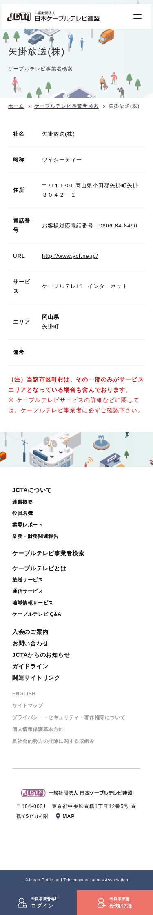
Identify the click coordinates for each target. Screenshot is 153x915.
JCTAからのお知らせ (41, 655)
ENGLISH (24, 694)
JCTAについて (32, 490)
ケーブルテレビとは (39, 568)
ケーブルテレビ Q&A (37, 614)
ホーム (16, 106)
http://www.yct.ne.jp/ (70, 256)
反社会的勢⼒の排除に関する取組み (53, 741)
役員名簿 (22, 513)
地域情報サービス (32, 603)
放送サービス (27, 580)
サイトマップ (27, 705)
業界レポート (27, 525)
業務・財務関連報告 (35, 536)
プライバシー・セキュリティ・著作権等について (68, 717)
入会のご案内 (30, 632)
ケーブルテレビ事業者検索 (66, 106)
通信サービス (27, 591)
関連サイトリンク (36, 677)
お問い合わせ (30, 643)
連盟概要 (22, 502)
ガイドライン (30, 666)
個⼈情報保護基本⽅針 (38, 729)
